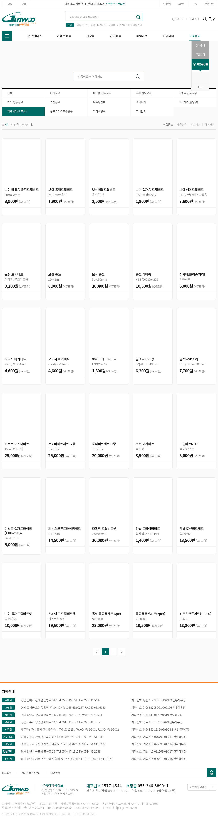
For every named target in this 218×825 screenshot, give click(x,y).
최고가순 (196, 124)
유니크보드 (82, 25)
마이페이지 (204, 19)
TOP (200, 87)
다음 (121, 651)
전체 (9, 93)
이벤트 (23, 3)
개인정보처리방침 (31, 773)
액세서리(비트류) (17, 111)
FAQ (195, 3)
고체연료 (141, 111)
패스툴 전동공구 (102, 93)
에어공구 (55, 93)
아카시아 (121, 25)
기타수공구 (99, 111)
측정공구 (55, 102)
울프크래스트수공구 (61, 111)
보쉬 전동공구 (144, 93)
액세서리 (141, 102)
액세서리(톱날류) (188, 102)
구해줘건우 (209, 3)
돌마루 (111, 25)
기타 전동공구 (15, 102)
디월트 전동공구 (188, 93)
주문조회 (200, 54)
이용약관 (55, 773)
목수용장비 (99, 102)
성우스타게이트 (98, 25)
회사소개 (6, 773)
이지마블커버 (135, 25)
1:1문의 (180, 3)
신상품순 (168, 124)
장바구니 (212, 19)
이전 (96, 651)
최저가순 (209, 124)
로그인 (180, 19)
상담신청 (167, 3)
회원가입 (194, 19)
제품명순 (182, 124)
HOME (9, 3)
